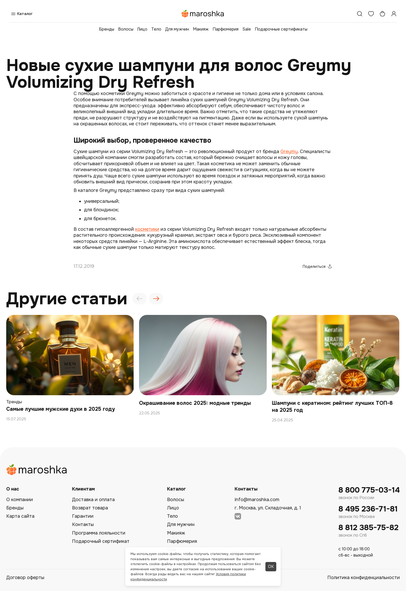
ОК (271, 566)
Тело (156, 29)
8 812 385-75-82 (368, 527)
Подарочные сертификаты (281, 29)
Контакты (83, 524)
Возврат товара (90, 508)
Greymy (289, 151)
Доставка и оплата (93, 499)
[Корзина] (382, 14)
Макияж (201, 29)
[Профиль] (394, 14)
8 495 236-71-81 (368, 509)
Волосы (125, 29)
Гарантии (82, 516)
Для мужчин (177, 29)
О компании (19, 499)
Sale (246, 29)
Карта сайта (20, 516)
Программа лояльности (98, 533)
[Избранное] (371, 14)
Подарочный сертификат (100, 541)
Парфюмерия (225, 29)
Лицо (142, 29)
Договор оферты (25, 577)
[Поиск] (360, 14)
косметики (147, 229)
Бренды (106, 29)
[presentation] (140, 298)
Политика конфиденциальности (363, 577)
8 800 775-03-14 (369, 490)
